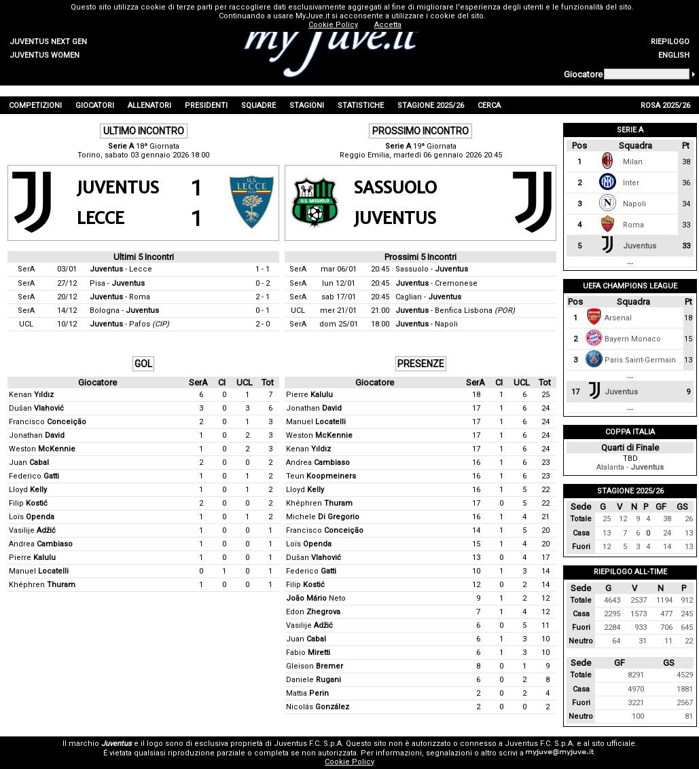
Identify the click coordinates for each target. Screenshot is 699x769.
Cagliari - (428, 297)
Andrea (41, 544)
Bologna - (124, 310)
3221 (636, 702)
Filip (28, 503)
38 (667, 518)
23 (545, 462)
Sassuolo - (431, 269)
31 (643, 641)
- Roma (120, 297)
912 (687, 600)
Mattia (307, 693)
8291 (636, 675)
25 (545, 394)
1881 (685, 689)
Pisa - (117, 283)
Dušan (36, 408)
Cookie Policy (349, 761)
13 (476, 557)
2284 (612, 627)
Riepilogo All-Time (630, 571)
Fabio (308, 652)
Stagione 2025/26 (630, 491)
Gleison (314, 666)
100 (638, 716)
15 (476, 544)
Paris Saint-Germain (640, 360)
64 (616, 641)
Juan (29, 462)
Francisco (47, 421)
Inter (631, 183)
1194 (664, 600)
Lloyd (28, 489)
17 (476, 408)
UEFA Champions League (630, 286)
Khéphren (42, 584)
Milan (633, 161)
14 (476, 530)
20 (545, 530)
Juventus (639, 246)
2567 (685, 702)
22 (545, 489)
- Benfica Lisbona (455, 310)
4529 (685, 675)
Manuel (39, 571)
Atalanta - (630, 467)
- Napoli (426, 324)
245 (687, 613)
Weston (42, 449)
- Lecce (121, 269)
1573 (638, 613)
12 (476, 584)
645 (687, 627)
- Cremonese (436, 283)
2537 (638, 600)
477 (666, 613)
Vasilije (32, 530)
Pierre (32, 557)
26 (689, 518)
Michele (322, 516)
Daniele (313, 679)
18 (476, 394)
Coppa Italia (630, 432)
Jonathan (37, 435)
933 (640, 627)
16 (476, 462)
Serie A (630, 130)
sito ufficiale (613, 743)
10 (476, 571)
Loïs (31, 516)
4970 (636, 689)
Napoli (634, 204)
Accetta (387, 24)
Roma (633, 225)
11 (545, 625)
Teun (321, 476)
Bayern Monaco (633, 339)
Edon (313, 611)
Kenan (31, 394)
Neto (316, 598)
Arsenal (618, 318)
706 (666, 627)
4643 (612, 600)
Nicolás (317, 706)
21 (545, 516)
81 (689, 716)
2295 (612, 613)
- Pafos (129, 324)
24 (545, 408)
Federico (34, 476)
